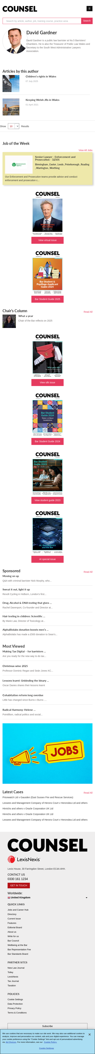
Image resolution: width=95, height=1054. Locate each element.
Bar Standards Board (18, 954)
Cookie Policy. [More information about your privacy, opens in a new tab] (50, 1044)
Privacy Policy (14, 1008)
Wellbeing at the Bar (17, 945)
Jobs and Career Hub (18, 910)
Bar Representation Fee (19, 949)
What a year (25, 315)
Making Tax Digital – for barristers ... (24, 651)
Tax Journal (13, 981)
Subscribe (47, 1026)
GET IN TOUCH (18, 885)
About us (12, 932)
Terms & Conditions (17, 1012)
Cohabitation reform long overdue (23, 695)
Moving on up (11, 576)
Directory (12, 914)
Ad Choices (11, 1044)
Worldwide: (47, 896)
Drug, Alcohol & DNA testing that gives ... (27, 602)
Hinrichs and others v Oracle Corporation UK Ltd (28, 808)
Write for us (13, 936)
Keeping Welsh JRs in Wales (42, 99)
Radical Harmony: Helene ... (19, 709)
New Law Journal (16, 968)
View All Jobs (85, 150)
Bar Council (13, 940)
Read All (88, 311)
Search (87, 20)
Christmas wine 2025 (15, 665)
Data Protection (15, 1004)
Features (12, 923)
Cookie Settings (15, 999)
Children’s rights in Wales (41, 76)
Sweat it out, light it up (16, 589)
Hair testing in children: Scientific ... (24, 616)
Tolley (10, 972)
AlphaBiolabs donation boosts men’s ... (26, 629)
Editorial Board (15, 927)
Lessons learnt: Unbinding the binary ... (26, 680)
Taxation (12, 985)
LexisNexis (13, 976)
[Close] (89, 1036)
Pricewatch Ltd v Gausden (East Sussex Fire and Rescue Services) (38, 797)
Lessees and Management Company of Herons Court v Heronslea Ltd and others (45, 803)
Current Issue (14, 918)
